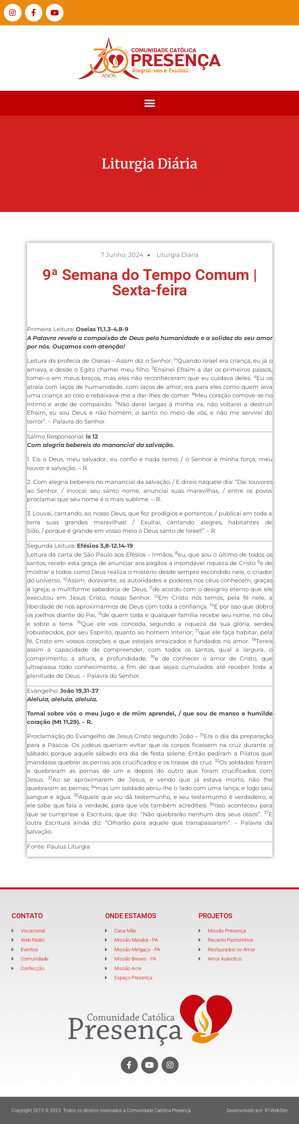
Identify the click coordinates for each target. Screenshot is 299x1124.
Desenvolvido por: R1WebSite (257, 1110)
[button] (149, 103)
